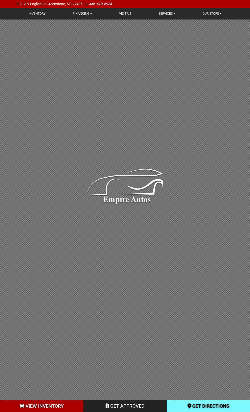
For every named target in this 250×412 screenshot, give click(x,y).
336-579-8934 (100, 4)
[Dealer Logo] (125, 186)
